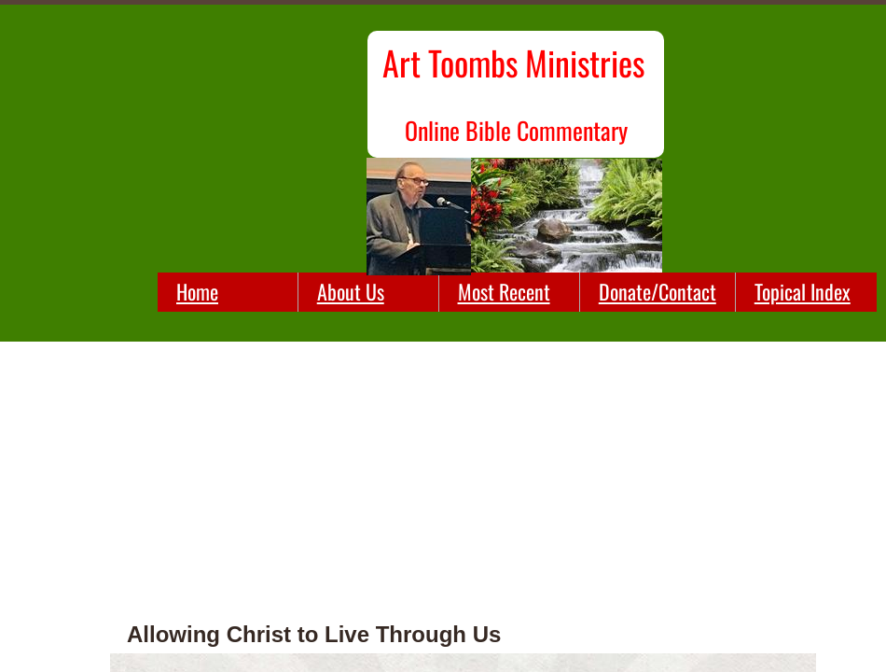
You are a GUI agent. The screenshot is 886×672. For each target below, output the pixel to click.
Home (197, 291)
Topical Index (802, 291)
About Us (350, 291)
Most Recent (504, 291)
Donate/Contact (657, 291)
